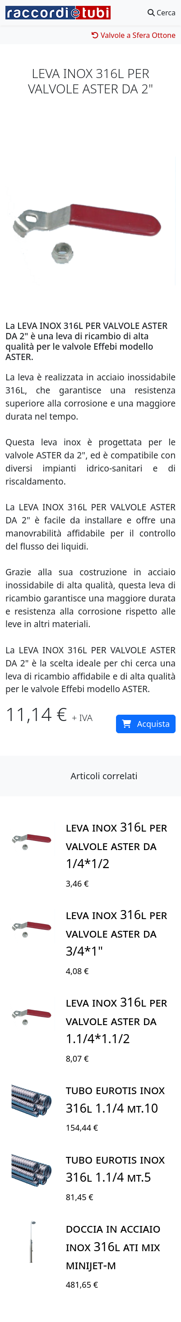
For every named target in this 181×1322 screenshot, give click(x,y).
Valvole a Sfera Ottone (134, 35)
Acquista (146, 723)
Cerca (162, 13)
